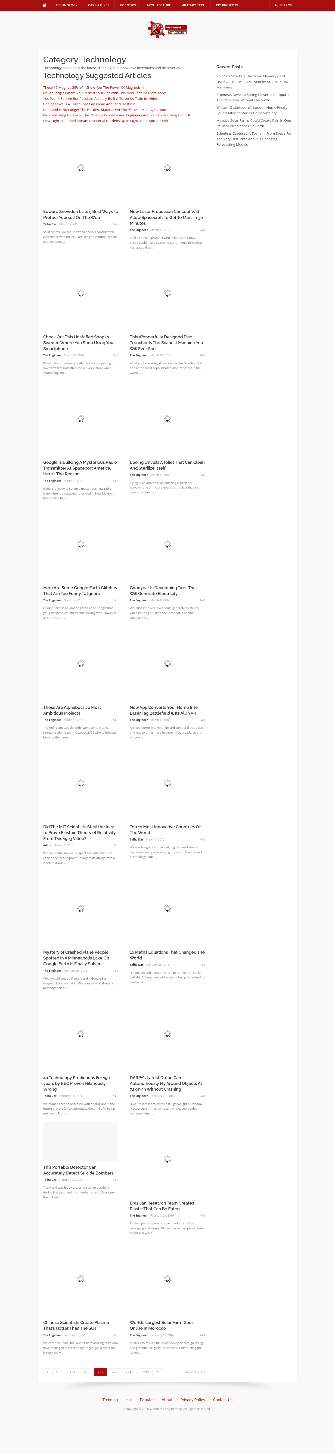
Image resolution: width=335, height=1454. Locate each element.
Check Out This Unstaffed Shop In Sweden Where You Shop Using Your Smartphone (79, 342)
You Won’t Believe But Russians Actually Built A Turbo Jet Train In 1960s (100, 98)
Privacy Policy (192, 1400)
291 (129, 1371)
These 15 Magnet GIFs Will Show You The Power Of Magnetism (93, 87)
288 (87, 1371)
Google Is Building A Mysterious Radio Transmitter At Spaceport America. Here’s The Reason (80, 468)
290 (115, 1371)
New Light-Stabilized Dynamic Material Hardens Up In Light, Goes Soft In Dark (105, 120)
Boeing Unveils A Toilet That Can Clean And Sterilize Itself (89, 104)
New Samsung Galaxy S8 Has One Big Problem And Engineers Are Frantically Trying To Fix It (116, 115)
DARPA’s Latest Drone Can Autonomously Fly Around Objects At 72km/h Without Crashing (166, 1083)
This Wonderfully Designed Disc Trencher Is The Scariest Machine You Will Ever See (166, 342)
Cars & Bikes (99, 5)
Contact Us (223, 1400)
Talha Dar (50, 224)
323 (147, 1371)
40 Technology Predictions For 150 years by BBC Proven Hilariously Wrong (76, 1083)
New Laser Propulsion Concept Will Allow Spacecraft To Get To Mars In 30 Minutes (166, 217)
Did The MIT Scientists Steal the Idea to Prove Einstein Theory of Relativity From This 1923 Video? (79, 832)
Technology (67, 5)
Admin (47, 845)
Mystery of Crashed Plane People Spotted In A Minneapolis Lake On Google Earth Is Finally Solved (76, 958)
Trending (110, 1400)
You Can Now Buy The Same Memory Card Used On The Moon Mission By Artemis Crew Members (252, 81)
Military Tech (193, 5)
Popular (147, 1400)
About (167, 1400)
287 (73, 1371)
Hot (129, 1400)
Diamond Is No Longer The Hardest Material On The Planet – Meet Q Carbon (104, 109)
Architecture (159, 5)
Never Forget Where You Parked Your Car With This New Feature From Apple (105, 93)
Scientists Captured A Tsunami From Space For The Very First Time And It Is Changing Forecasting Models (254, 139)
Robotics (128, 5)
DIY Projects (227, 5)
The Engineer (139, 230)
